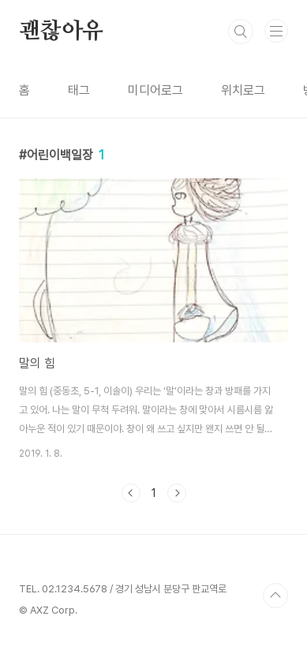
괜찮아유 (61, 32)
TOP (275, 595)
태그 (79, 90)
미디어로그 (155, 90)
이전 (131, 493)
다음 (176, 493)
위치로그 (243, 90)
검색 (241, 31)
